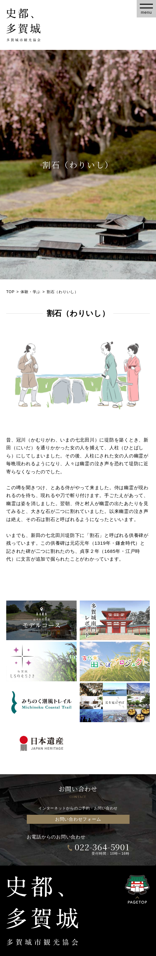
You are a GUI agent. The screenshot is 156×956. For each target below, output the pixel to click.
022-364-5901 (102, 847)
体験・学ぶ (30, 292)
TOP (10, 292)
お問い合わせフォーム (78, 819)
